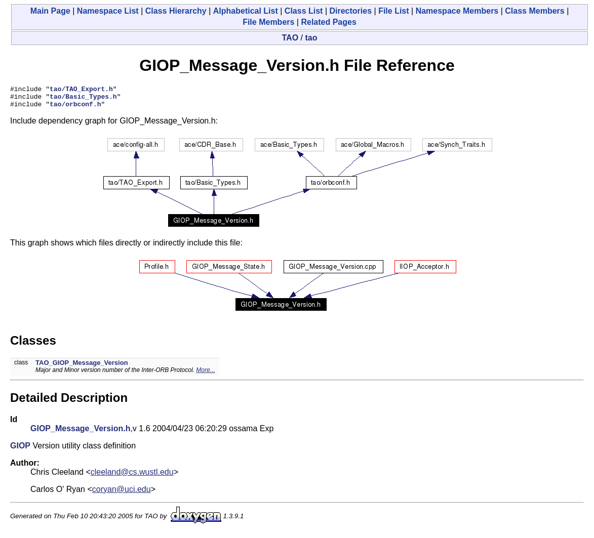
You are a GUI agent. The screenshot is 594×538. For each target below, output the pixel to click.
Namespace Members (457, 11)
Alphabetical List (245, 11)
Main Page (50, 11)
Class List (304, 11)
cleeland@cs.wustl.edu (132, 476)
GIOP (20, 450)
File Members (268, 22)
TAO (290, 37)
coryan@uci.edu (121, 493)
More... (205, 374)
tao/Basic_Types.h (83, 99)
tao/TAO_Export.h (81, 90)
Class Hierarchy (176, 11)
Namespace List (108, 11)
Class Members (534, 11)
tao (311, 37)
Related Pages (328, 22)
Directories (350, 11)
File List (393, 11)
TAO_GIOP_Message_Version (81, 367)
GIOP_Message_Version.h (80, 433)
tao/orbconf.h (75, 108)
